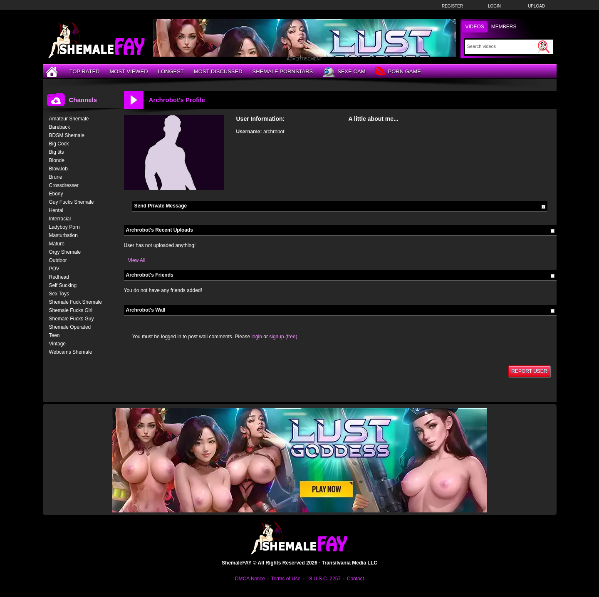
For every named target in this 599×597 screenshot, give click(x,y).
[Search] (501, 46)
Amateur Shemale (69, 119)
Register (452, 6)
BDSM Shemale (66, 135)
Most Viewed (128, 71)
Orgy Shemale (65, 252)
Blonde (56, 160)
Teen (54, 335)
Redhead (59, 277)
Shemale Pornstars (282, 71)
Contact (355, 579)
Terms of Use (286, 579)
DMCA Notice (250, 579)
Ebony (56, 194)
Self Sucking (63, 285)
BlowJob (58, 169)
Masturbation (63, 235)
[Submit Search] (543, 47)
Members (504, 27)
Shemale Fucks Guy (71, 319)
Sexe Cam (344, 72)
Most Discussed (218, 71)
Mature (56, 244)
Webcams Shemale (70, 352)
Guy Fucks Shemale (71, 202)
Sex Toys (59, 294)
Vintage (57, 344)
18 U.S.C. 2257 (324, 579)
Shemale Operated (70, 327)
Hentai (56, 210)
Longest (171, 71)
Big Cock (59, 144)
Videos (474, 27)
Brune (55, 177)
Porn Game (398, 72)
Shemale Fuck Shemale (75, 302)
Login (494, 6)
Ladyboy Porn (64, 227)
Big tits (56, 152)
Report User (529, 371)
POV (54, 269)
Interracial (60, 219)
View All (137, 260)
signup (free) (283, 337)
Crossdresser (64, 185)
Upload (536, 6)
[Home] (53, 71)
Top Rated (84, 71)
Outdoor (58, 260)
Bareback (59, 127)
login (257, 337)
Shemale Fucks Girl (71, 310)
